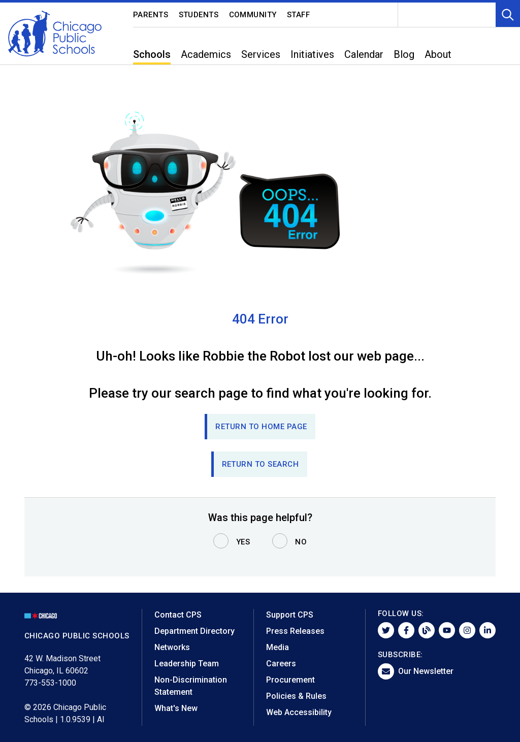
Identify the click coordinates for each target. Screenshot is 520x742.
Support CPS (289, 615)
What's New (176, 708)
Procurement (290, 680)
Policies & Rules (296, 696)
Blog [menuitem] (404, 54)
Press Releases (295, 631)
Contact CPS (178, 615)
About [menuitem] (438, 54)
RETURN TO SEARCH (260, 464)
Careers (281, 663)
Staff (298, 14)
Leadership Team (186, 663)
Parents (151, 14)
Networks (172, 647)
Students (199, 14)
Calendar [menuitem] (363, 54)
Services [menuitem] (260, 54)
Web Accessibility (299, 712)
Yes (243, 541)
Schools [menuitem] (152, 54)
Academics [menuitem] (206, 54)
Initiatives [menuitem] (312, 54)
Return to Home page (261, 426)
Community (253, 14)
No (301, 541)
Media (277, 647)
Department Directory (194, 631)
